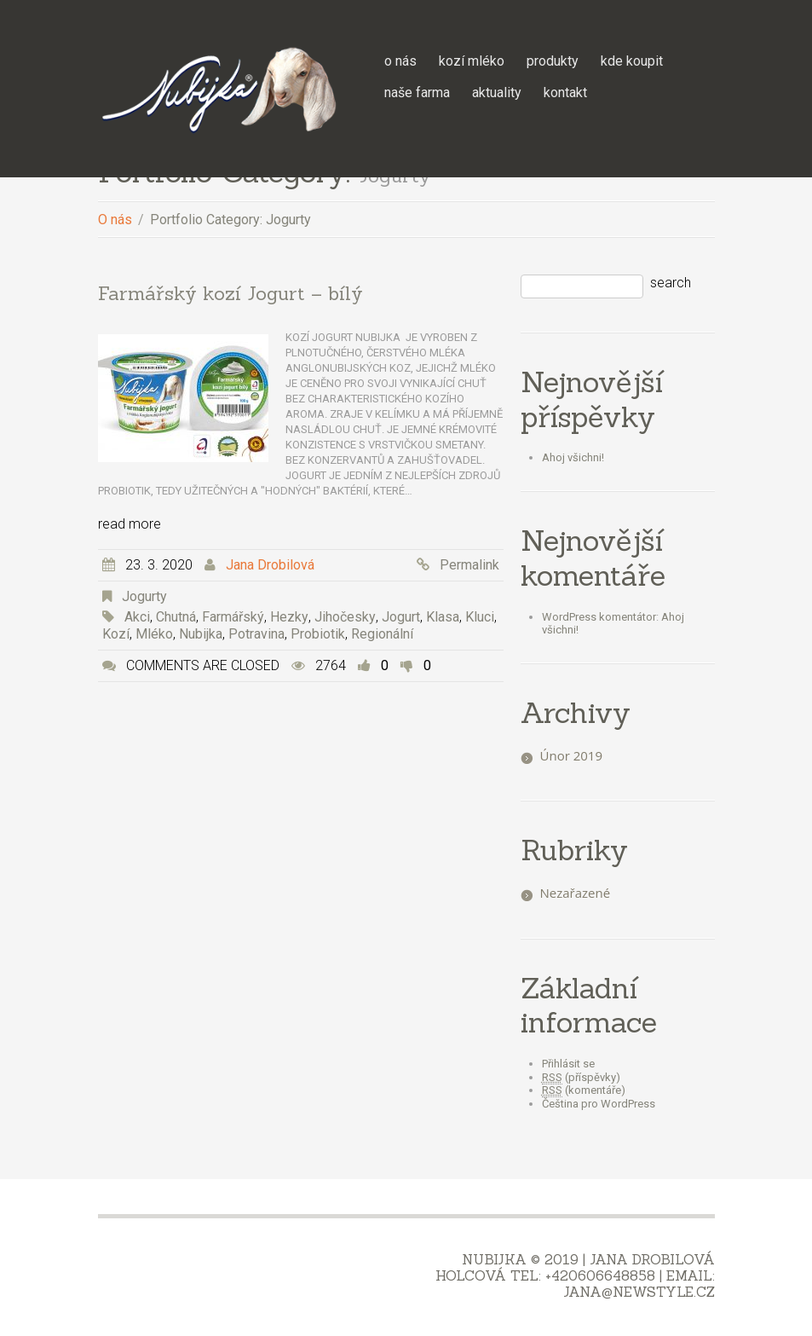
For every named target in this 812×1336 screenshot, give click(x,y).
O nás (400, 61)
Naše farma (417, 92)
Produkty (553, 61)
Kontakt (565, 92)
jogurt (401, 617)
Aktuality (496, 92)
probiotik (318, 634)
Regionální (382, 634)
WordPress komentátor (599, 616)
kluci (479, 617)
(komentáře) (583, 1090)
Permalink (469, 565)
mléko (154, 634)
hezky (289, 617)
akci (137, 617)
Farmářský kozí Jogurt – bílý (230, 293)
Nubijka (200, 634)
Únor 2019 (571, 755)
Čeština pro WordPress (598, 1103)
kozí (116, 634)
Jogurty (144, 596)
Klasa (442, 617)
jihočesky (345, 617)
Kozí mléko (471, 61)
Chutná (176, 617)
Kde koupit (632, 61)
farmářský (233, 617)
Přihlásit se (568, 1063)
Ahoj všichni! (573, 457)
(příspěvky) (581, 1077)
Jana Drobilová (270, 565)
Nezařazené (575, 892)
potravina (256, 634)
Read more (129, 524)
